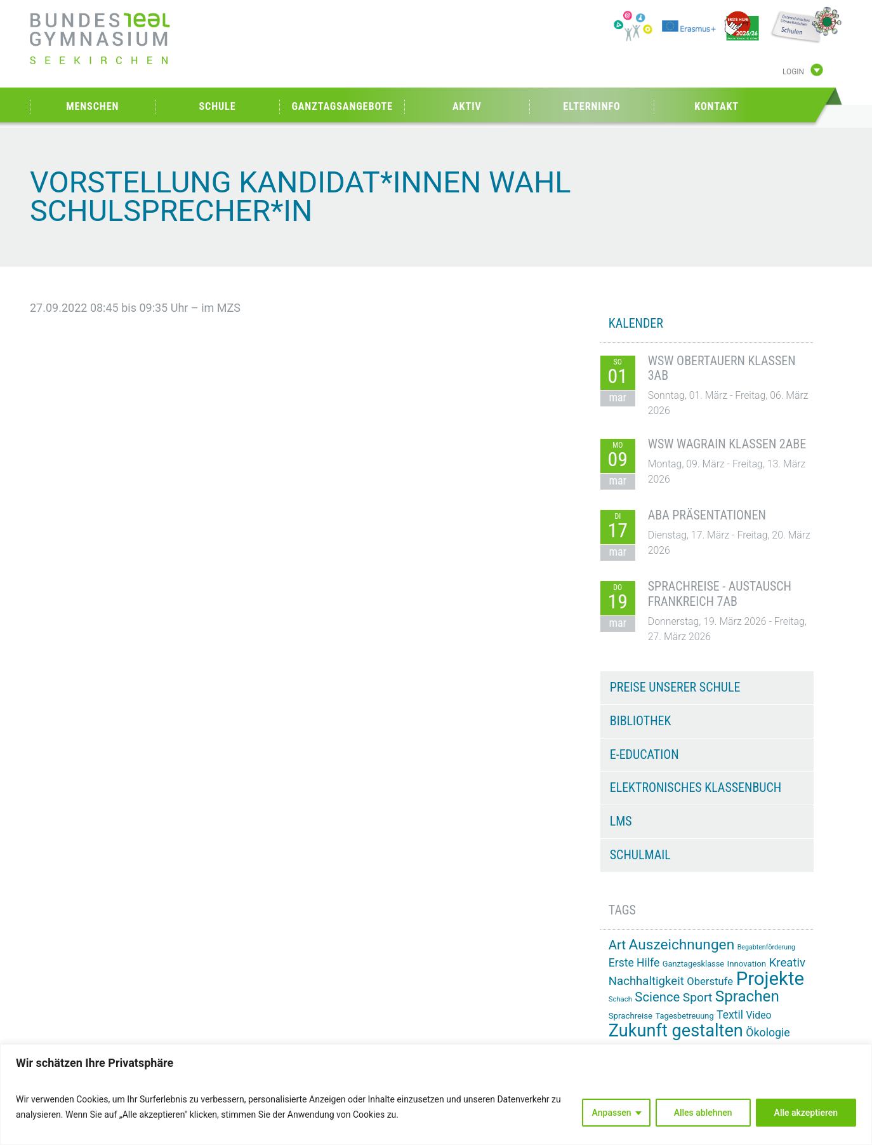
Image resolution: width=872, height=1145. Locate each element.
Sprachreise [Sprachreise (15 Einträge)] (630, 1016)
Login (793, 71)
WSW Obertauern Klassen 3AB (722, 368)
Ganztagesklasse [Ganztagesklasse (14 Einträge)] (693, 963)
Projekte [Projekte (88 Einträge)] (770, 978)
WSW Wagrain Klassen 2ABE (727, 444)
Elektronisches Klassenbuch (695, 787)
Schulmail (640, 854)
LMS (621, 821)
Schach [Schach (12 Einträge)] (620, 999)
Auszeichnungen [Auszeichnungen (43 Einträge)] (682, 944)
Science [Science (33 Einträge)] (657, 997)
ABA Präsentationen (707, 515)
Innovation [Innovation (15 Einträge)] (747, 963)
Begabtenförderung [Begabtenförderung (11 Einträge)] (766, 947)
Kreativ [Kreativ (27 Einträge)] (787, 963)
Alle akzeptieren (806, 1113)
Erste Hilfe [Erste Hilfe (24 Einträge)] (634, 962)
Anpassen (611, 1113)
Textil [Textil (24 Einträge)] (730, 1014)
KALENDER (636, 323)
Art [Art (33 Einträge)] (617, 945)
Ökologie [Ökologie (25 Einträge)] (767, 1032)
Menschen (92, 106)
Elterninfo (591, 106)
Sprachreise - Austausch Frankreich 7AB (719, 594)
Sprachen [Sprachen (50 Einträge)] (747, 996)
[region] (436, 1094)
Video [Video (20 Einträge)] (758, 1015)
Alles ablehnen (703, 1113)
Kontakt (716, 106)
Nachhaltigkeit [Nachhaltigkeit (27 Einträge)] (646, 981)
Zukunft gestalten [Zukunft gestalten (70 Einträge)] (676, 1031)
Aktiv (467, 106)
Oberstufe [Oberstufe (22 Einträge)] (710, 981)
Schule (217, 106)
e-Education (644, 754)
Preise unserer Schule (675, 687)
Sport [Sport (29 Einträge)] (697, 997)
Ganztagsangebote (342, 106)
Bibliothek (640, 720)
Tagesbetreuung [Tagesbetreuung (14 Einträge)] (685, 1016)
